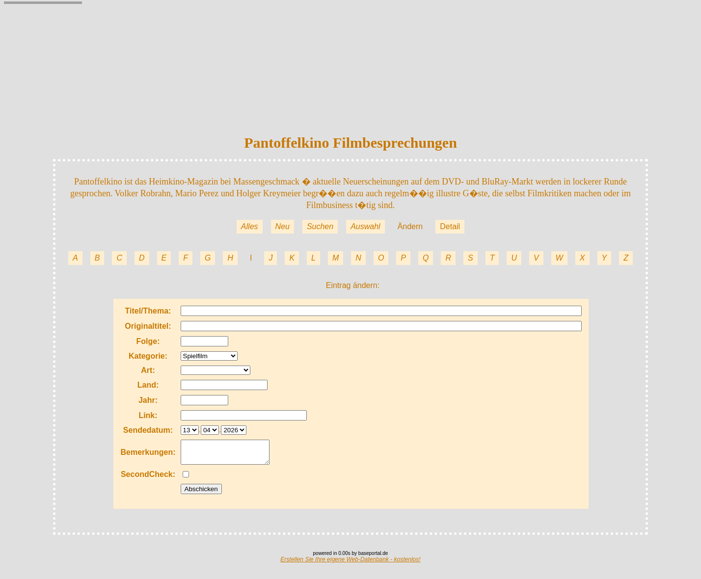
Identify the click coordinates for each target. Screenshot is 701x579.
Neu (282, 226)
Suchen (320, 226)
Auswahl (365, 226)
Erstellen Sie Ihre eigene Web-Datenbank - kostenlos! (350, 563)
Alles (249, 226)
